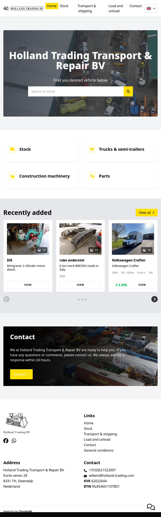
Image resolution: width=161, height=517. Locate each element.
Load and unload (115, 8)
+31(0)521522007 (102, 470)
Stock (64, 6)
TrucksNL (26, 511)
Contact (136, 6)
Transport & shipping (87, 8)
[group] (28, 256)
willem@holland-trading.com (111, 475)
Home (52, 6)
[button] (6, 299)
